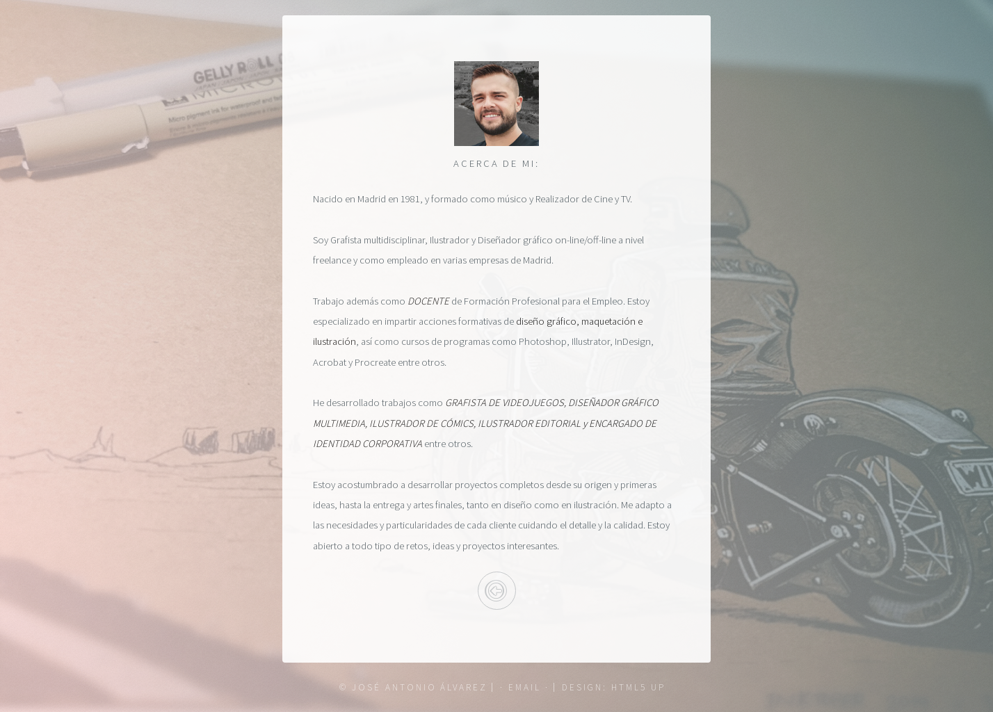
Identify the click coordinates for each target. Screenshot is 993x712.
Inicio (497, 591)
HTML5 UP (638, 687)
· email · (524, 687)
